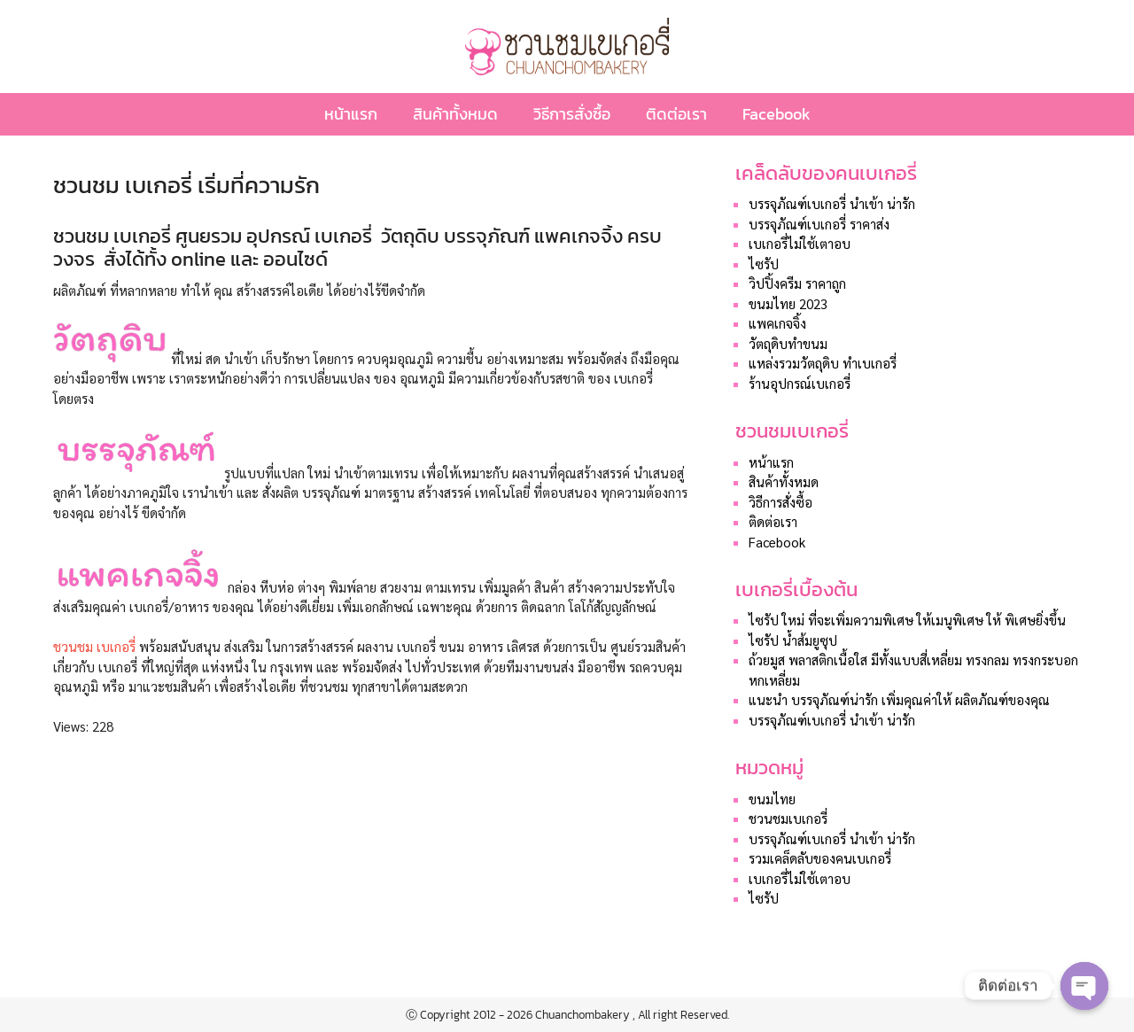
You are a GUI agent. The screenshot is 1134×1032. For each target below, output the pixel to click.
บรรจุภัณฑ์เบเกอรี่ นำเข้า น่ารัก (832, 203)
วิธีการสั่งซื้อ (571, 114)
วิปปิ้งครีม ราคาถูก (797, 283)
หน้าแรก (350, 114)
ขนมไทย (772, 798)
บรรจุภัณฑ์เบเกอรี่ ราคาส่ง (819, 223)
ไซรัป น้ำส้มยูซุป (793, 640)
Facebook (776, 114)
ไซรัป (764, 263)
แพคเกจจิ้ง (777, 322)
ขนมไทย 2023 (788, 303)
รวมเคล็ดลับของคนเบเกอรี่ (820, 858)
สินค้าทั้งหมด (455, 114)
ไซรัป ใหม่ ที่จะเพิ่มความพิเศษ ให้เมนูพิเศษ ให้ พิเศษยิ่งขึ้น (907, 619)
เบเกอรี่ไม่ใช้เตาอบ (799, 243)
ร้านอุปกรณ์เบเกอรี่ (799, 383)
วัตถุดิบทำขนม (788, 343)
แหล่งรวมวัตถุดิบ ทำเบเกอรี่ (823, 362)
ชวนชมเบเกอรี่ (788, 818)
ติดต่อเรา (676, 114)
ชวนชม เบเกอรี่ (94, 646)
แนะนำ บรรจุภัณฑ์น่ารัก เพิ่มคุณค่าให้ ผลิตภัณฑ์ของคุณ (899, 699)
